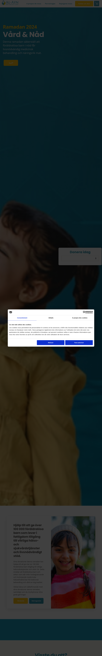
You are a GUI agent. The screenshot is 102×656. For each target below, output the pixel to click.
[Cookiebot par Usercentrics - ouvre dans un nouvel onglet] (84, 312)
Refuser (50, 342)
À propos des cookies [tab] (79, 318)
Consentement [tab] (22, 318)
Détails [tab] (51, 318)
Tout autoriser (79, 342)
